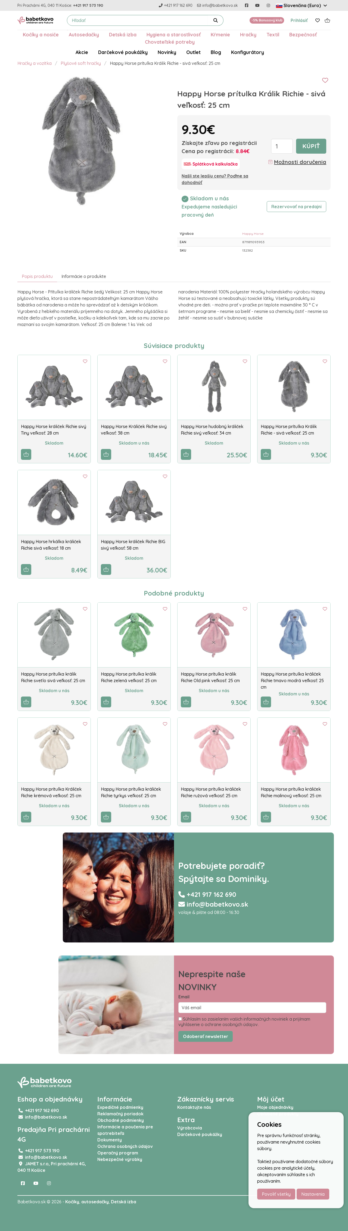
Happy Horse (253, 234)
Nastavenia (313, 1194)
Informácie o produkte (83, 276)
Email (183, 996)
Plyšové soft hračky (81, 63)
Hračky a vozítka (34, 63)
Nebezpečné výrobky (119, 1159)
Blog (216, 52)
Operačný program (117, 1153)
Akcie (82, 52)
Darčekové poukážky (123, 52)
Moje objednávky (275, 1107)
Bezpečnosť (303, 34)
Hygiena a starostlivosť (174, 34)
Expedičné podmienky (120, 1107)
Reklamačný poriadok (120, 1113)
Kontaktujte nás (194, 1107)
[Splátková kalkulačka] (211, 164)
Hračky (248, 34)
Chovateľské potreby (170, 42)
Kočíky (72, 1201)
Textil (272, 34)
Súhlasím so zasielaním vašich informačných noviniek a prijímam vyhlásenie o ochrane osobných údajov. (244, 1021)
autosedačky (95, 1201)
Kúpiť (311, 146)
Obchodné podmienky (120, 1120)
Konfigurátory (247, 52)
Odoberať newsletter (205, 1036)
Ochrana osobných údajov (125, 1146)
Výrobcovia (189, 1128)
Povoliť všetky (276, 1194)
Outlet (193, 52)
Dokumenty (109, 1140)
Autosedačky (84, 34)
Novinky (167, 52)
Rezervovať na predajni (296, 206)
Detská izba (122, 34)
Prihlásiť (299, 20)
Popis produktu (37, 276)
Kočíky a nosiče (41, 34)
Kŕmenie (220, 34)
